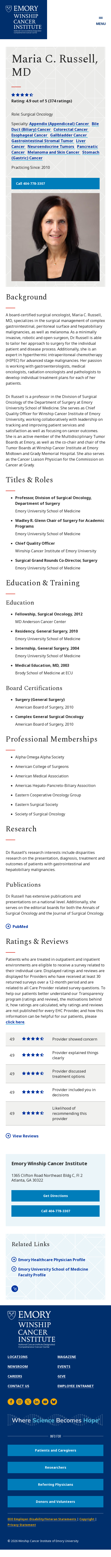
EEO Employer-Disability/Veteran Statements (42, 1519)
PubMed (20, 926)
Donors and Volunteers (55, 1501)
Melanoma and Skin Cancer (54, 152)
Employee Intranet (76, 1386)
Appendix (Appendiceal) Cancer (59, 123)
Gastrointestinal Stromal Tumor (42, 140)
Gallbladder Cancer (69, 135)
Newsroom (18, 1366)
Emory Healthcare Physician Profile (51, 1259)
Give (62, 1376)
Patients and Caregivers (55, 1450)
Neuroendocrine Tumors (51, 146)
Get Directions (55, 1195)
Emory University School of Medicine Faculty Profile (53, 1272)
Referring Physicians (55, 1484)
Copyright (87, 1519)
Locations (18, 1356)
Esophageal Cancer (29, 135)
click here (15, 1022)
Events (64, 1366)
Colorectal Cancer (71, 129)
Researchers (55, 1467)
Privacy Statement (22, 1525)
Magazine (67, 1356)
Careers (15, 1376)
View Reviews (26, 1136)
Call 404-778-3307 (30, 183)
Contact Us (18, 1386)
